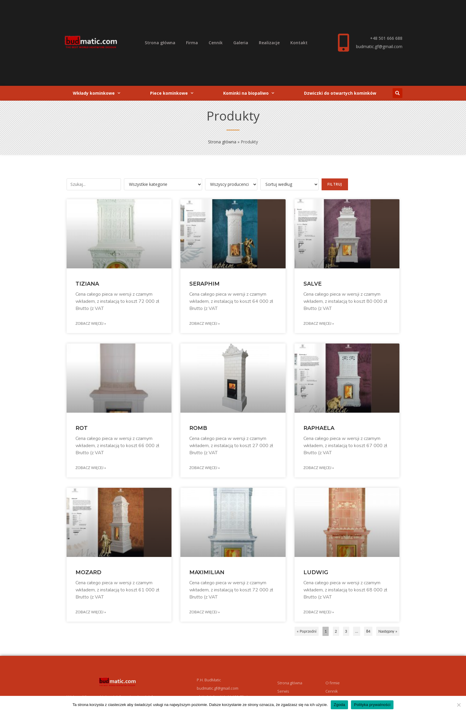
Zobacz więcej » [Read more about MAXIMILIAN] (204, 612)
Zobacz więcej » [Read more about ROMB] (204, 468)
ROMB (198, 428)
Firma (192, 42)
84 (368, 630)
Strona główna (160, 42)
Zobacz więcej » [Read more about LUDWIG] (318, 612)
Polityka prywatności (372, 704)
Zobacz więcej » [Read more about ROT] (90, 468)
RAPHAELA (318, 428)
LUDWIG (315, 572)
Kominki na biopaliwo (248, 93)
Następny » (387, 631)
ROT (81, 428)
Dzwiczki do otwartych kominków (340, 93)
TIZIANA (87, 284)
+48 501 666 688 (386, 38)
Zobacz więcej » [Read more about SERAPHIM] (204, 323)
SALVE (312, 284)
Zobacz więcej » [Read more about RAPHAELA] (318, 468)
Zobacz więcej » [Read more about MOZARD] (90, 612)
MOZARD (88, 572)
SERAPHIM (204, 284)
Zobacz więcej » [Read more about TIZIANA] (90, 323)
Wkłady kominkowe (96, 93)
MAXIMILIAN (206, 572)
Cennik (216, 42)
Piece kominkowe (171, 93)
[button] (397, 93)
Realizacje (269, 42)
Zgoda (339, 704)
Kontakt (299, 42)
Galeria (240, 42)
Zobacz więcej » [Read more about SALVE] (318, 323)
